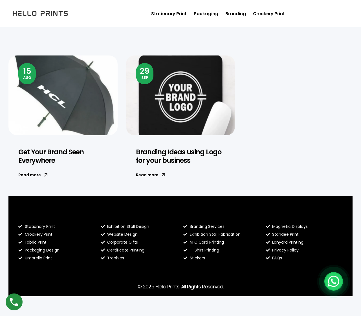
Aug (27, 73)
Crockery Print (269, 14)
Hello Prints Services (209, 215)
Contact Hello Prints (292, 215)
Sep (144, 73)
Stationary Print (169, 14)
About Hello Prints (124, 215)
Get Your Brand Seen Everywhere (51, 156)
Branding (235, 14)
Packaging (206, 14)
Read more (33, 175)
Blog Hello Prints (39, 215)
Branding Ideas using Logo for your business (178, 156)
